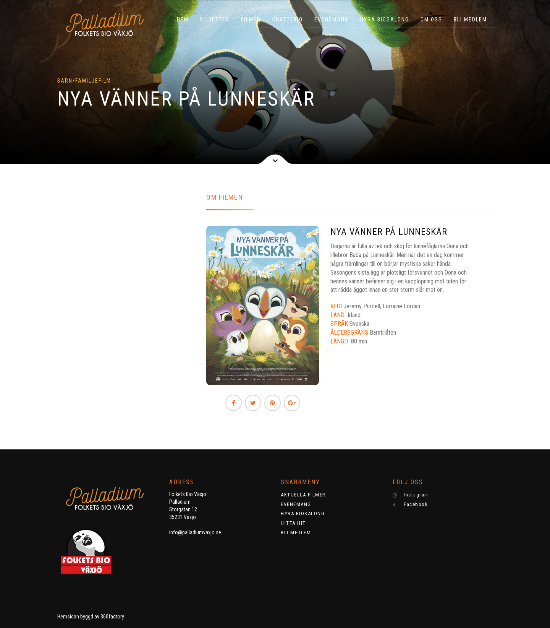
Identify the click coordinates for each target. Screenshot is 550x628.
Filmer (251, 19)
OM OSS (431, 19)
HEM (183, 19)
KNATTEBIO (287, 19)
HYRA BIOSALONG (384, 19)
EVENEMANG (331, 19)
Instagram (411, 495)
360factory (112, 616)
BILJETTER (215, 19)
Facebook (410, 504)
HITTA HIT (293, 523)
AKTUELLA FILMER (303, 495)
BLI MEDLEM (470, 19)
